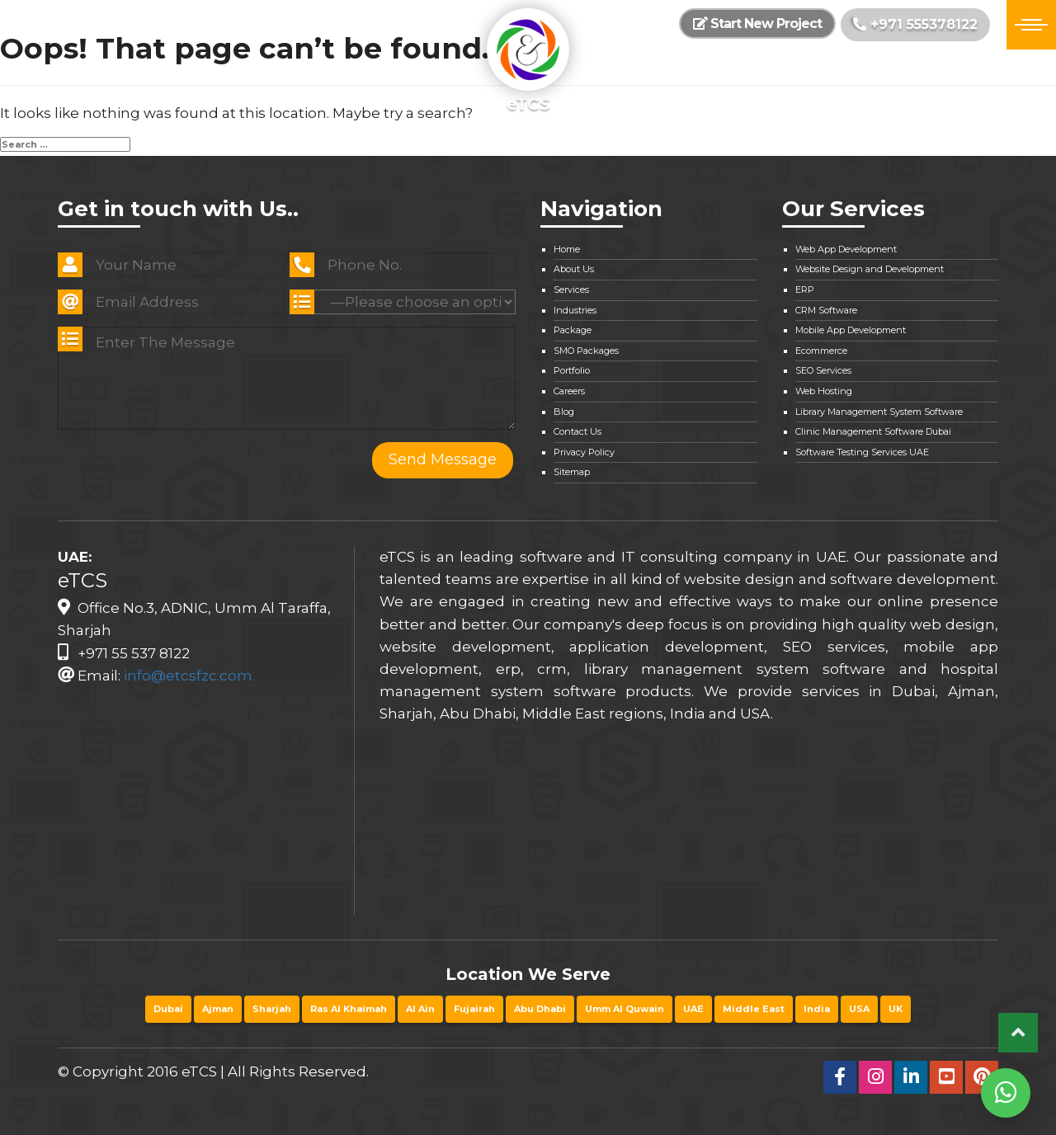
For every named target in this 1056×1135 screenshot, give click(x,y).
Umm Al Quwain (624, 1009)
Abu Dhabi (540, 1009)
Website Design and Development (869, 269)
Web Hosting (823, 391)
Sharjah (271, 1009)
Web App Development (846, 249)
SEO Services (823, 370)
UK (896, 1009)
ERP (804, 289)
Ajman (217, 1009)
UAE (693, 1009)
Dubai (168, 1009)
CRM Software (826, 310)
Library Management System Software (879, 411)
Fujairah (474, 1009)
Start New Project (757, 23)
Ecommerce (821, 350)
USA (859, 1009)
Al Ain (420, 1009)
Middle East (754, 1009)
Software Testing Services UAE (862, 452)
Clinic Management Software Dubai (873, 431)
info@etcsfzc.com (188, 675)
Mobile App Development (850, 330)
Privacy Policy (584, 452)
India (817, 1009)
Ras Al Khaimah (348, 1009)
